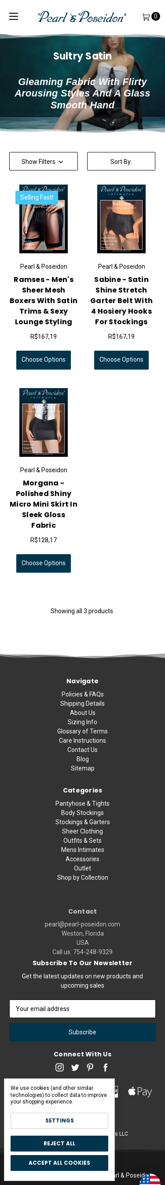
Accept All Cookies (59, 1162)
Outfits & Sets (82, 869)
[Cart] (146, 16)
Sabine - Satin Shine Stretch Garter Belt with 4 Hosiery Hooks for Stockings (121, 300)
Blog (83, 765)
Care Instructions (82, 747)
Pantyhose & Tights (82, 832)
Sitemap (83, 774)
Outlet (82, 897)
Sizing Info (82, 728)
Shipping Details (82, 710)
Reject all (59, 1143)
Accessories (82, 888)
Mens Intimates (82, 878)
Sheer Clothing (82, 860)
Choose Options (44, 359)
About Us (82, 719)
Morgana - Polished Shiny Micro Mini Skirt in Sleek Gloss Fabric (43, 504)
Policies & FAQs (83, 700)
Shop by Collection (82, 906)
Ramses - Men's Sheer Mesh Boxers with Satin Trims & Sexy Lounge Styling (43, 300)
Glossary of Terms (82, 737)
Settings (59, 1120)
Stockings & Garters (82, 851)
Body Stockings (82, 841)
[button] (43, 161)
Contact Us (82, 756)
